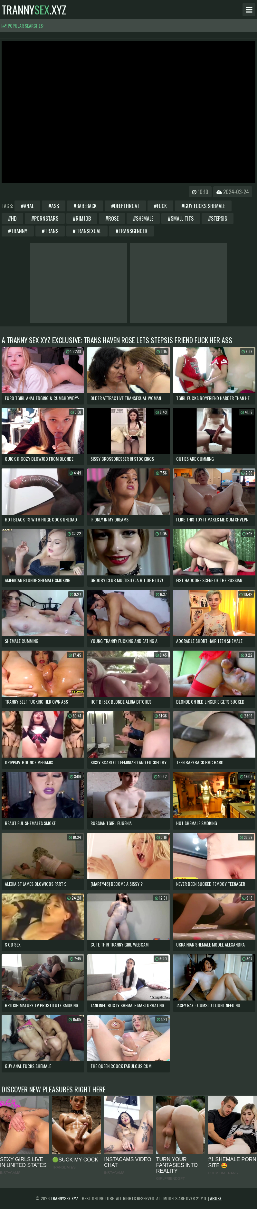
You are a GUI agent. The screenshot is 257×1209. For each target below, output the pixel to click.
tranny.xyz (34, 9)
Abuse (216, 1198)
